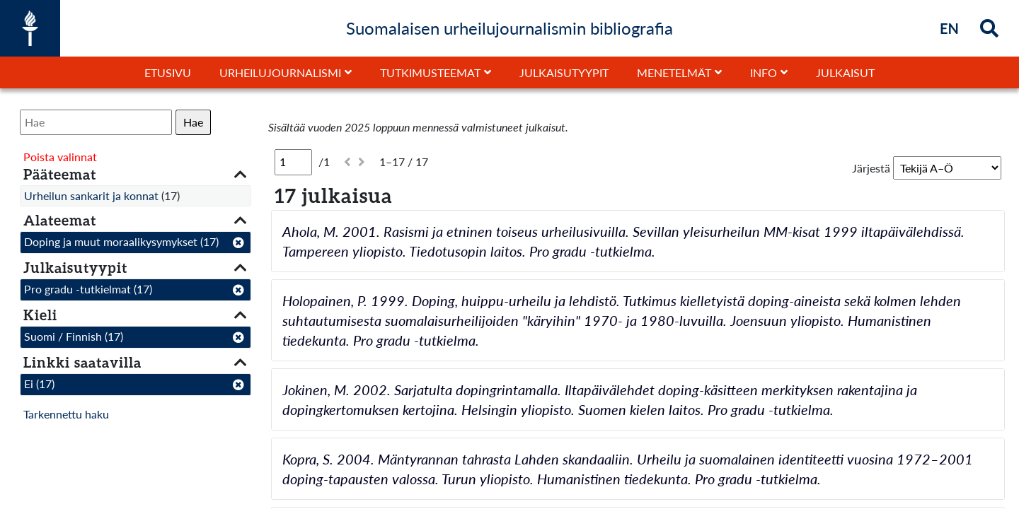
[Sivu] (293, 162)
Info (763, 72)
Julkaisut (845, 72)
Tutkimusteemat (430, 72)
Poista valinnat (60, 156)
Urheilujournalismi (280, 72)
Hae (193, 122)
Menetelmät (674, 72)
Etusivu (167, 72)
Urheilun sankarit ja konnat (91, 195)
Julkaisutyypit (564, 72)
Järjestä (871, 168)
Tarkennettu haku (66, 414)
